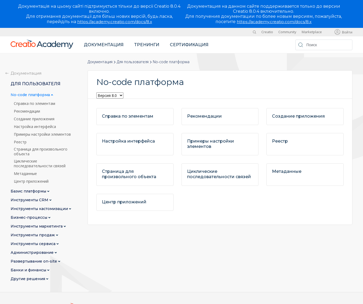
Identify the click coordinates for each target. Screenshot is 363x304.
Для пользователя (133, 61)
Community (287, 31)
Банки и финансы (29, 270)
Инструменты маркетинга (37, 226)
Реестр (20, 142)
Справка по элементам (34, 103)
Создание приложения (34, 119)
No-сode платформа (31, 95)
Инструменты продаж (33, 235)
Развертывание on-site (34, 261)
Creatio (267, 31)
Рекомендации (27, 111)
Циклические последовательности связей (40, 163)
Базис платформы (29, 191)
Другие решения (28, 279)
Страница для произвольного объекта (40, 151)
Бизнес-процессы (29, 217)
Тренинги (146, 44)
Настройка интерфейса (35, 126)
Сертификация (189, 44)
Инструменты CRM (30, 200)
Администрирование (33, 252)
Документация (104, 44)
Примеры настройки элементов (42, 134)
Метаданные (25, 173)
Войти (347, 32)
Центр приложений (31, 181)
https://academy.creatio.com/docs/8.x (114, 21)
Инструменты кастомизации (40, 209)
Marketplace (312, 31)
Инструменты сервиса (34, 244)
